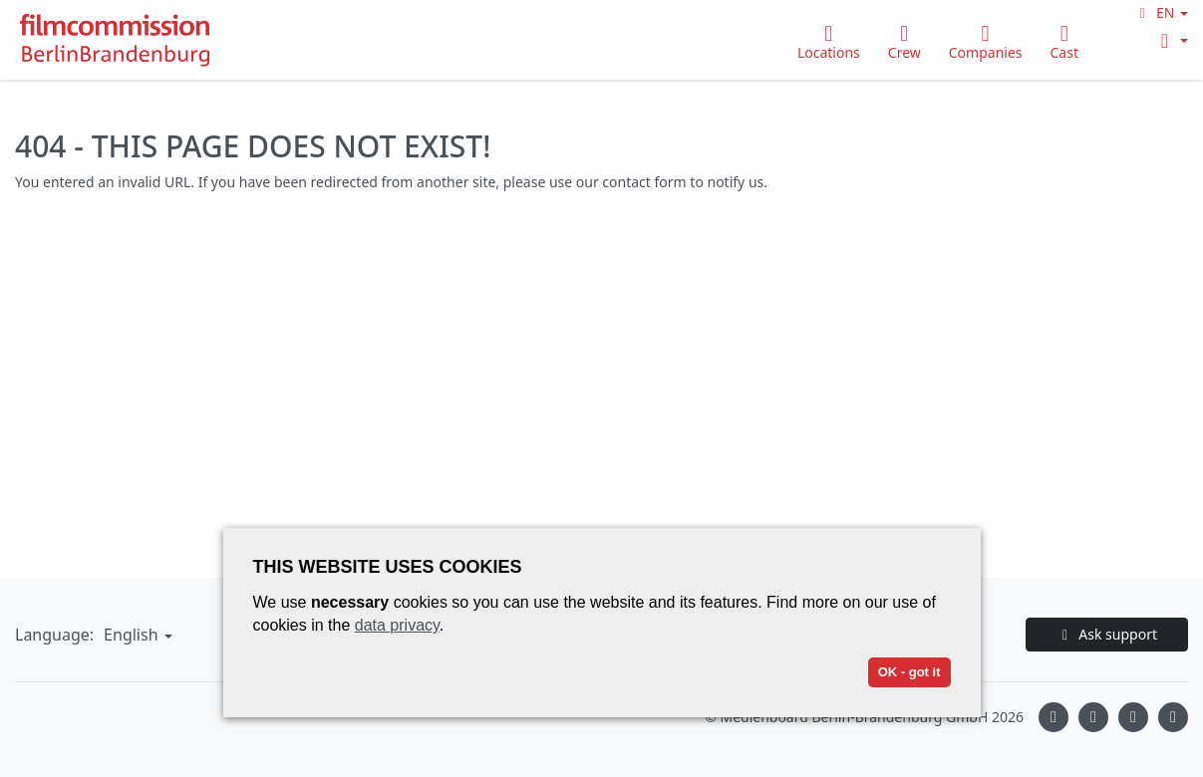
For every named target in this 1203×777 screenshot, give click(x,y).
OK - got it (909, 671)
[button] (1160, 12)
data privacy (397, 625)
